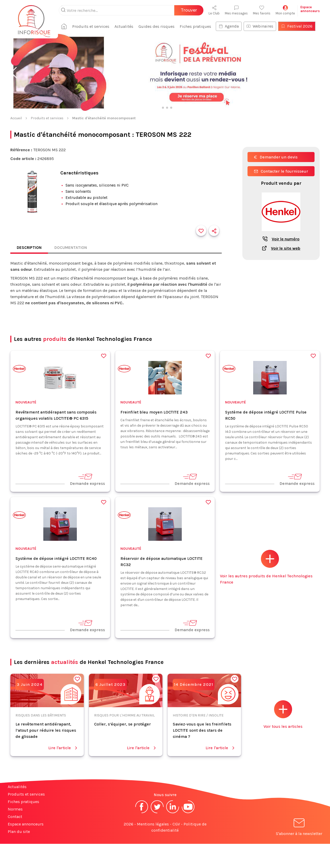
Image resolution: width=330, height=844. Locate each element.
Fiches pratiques (197, 26)
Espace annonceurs (26, 824)
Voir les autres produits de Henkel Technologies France (266, 567)
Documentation (72, 247)
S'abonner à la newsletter (299, 828)
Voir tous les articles (282, 714)
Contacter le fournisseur (281, 171)
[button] (13, 72)
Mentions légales (153, 824)
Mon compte (285, 10)
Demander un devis (276, 157)
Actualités (126, 26)
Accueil (16, 118)
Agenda (231, 26)
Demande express (87, 479)
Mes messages (236, 10)
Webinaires (262, 26)
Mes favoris (261, 10)
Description (30, 247)
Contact (15, 816)
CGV (176, 824)
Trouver (189, 10)
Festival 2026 (299, 26)
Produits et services (92, 26)
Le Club (214, 10)
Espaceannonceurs (310, 9)
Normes (15, 809)
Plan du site (19, 831)
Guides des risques (159, 26)
